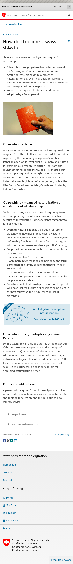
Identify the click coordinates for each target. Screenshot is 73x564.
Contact (7, 479)
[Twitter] (8, 440)
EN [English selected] (69, 6)
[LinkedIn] (15, 440)
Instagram (12, 520)
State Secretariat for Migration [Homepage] (25, 15)
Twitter (10, 497)
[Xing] (12, 440)
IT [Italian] (64, 6)
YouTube (11, 505)
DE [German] (55, 6)
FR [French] (60, 6)
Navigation (11, 34)
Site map (8, 472)
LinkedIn (11, 512)
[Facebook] (5, 440)
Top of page (63, 434)
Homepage (9, 464)
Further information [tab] (25, 424)
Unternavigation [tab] (13, 24)
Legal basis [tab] (18, 414)
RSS (8, 528)
